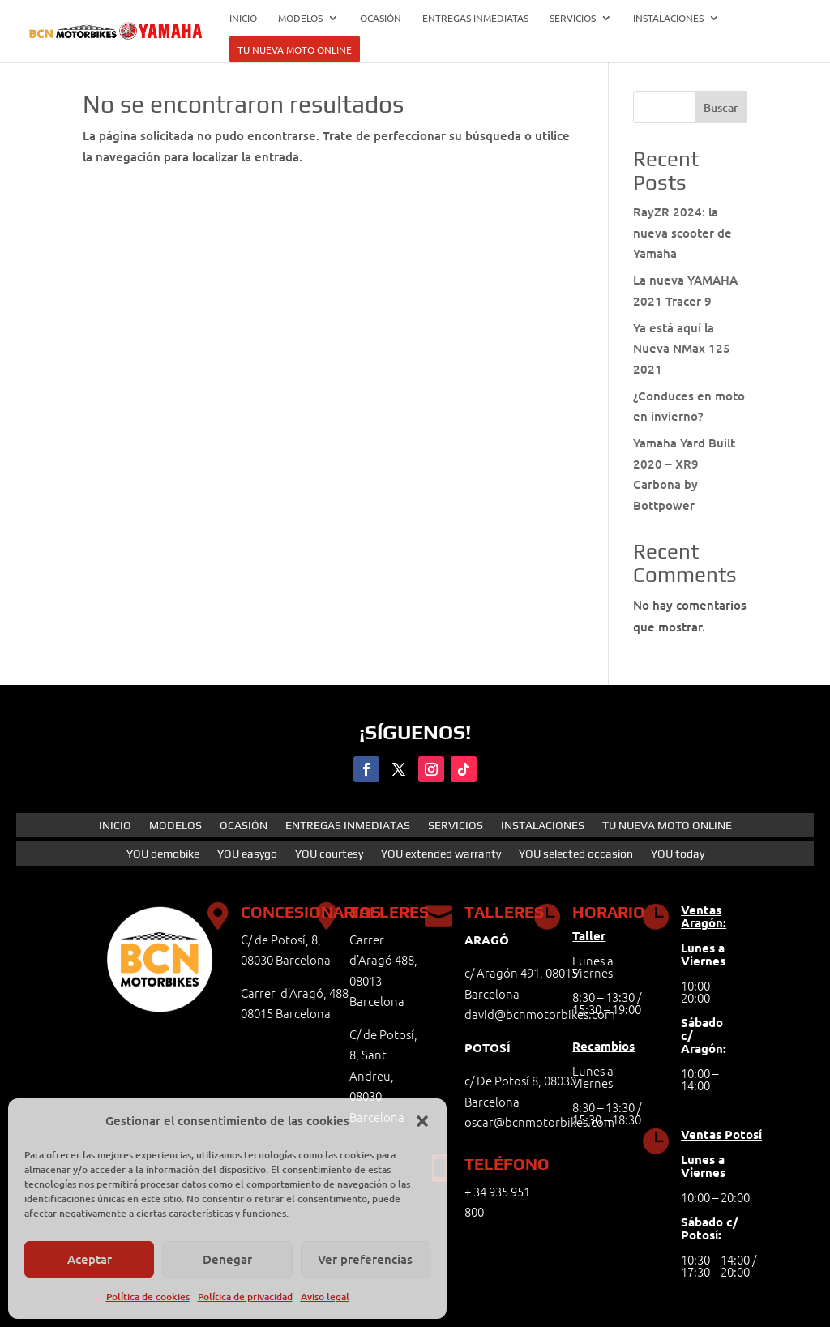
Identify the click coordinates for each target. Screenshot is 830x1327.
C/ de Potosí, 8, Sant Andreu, (383, 1054)
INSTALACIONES (668, 18)
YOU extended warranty (441, 854)
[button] (422, 1121)
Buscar (721, 107)
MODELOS (300, 18)
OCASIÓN (380, 18)
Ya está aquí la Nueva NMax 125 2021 (681, 348)
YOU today (677, 854)
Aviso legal (325, 1296)
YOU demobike (162, 854)
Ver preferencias (365, 1259)
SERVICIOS (573, 18)
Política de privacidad (245, 1296)
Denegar (227, 1259)
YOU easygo (247, 854)
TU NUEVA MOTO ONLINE (294, 50)
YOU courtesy (329, 854)
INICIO (243, 18)
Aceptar (89, 1259)
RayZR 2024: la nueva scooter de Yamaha (682, 232)
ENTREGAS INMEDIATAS (475, 18)
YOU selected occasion (576, 854)
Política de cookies (148, 1296)
